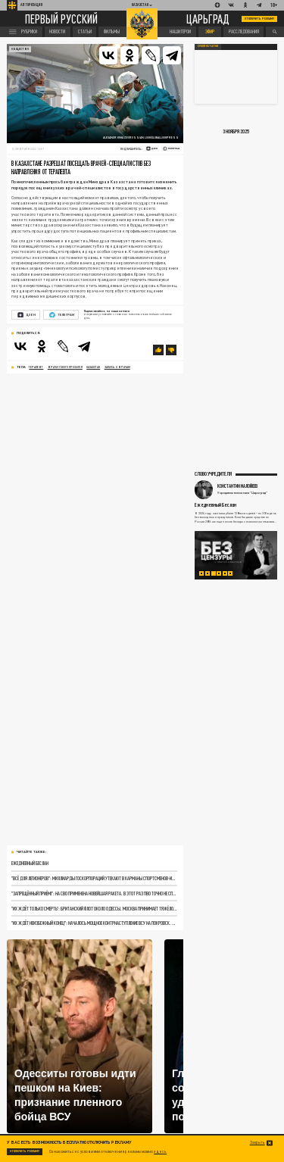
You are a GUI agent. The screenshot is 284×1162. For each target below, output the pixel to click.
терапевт (36, 367)
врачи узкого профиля (65, 367)
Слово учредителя (213, 473)
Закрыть (257, 1143)
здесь (160, 1151)
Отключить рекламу (260, 18)
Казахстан (93, 367)
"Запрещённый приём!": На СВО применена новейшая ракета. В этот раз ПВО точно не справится (93, 893)
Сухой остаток (208, 46)
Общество (20, 49)
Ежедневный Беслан (29, 863)
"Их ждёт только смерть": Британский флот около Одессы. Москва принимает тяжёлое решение (93, 908)
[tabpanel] (236, 555)
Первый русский (61, 19)
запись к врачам (117, 367)
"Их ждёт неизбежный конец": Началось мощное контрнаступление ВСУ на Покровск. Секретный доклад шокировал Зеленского (93, 923)
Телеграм (61, 315)
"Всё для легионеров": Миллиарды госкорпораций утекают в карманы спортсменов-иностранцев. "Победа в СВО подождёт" (93, 878)
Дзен (26, 315)
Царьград (207, 18)
